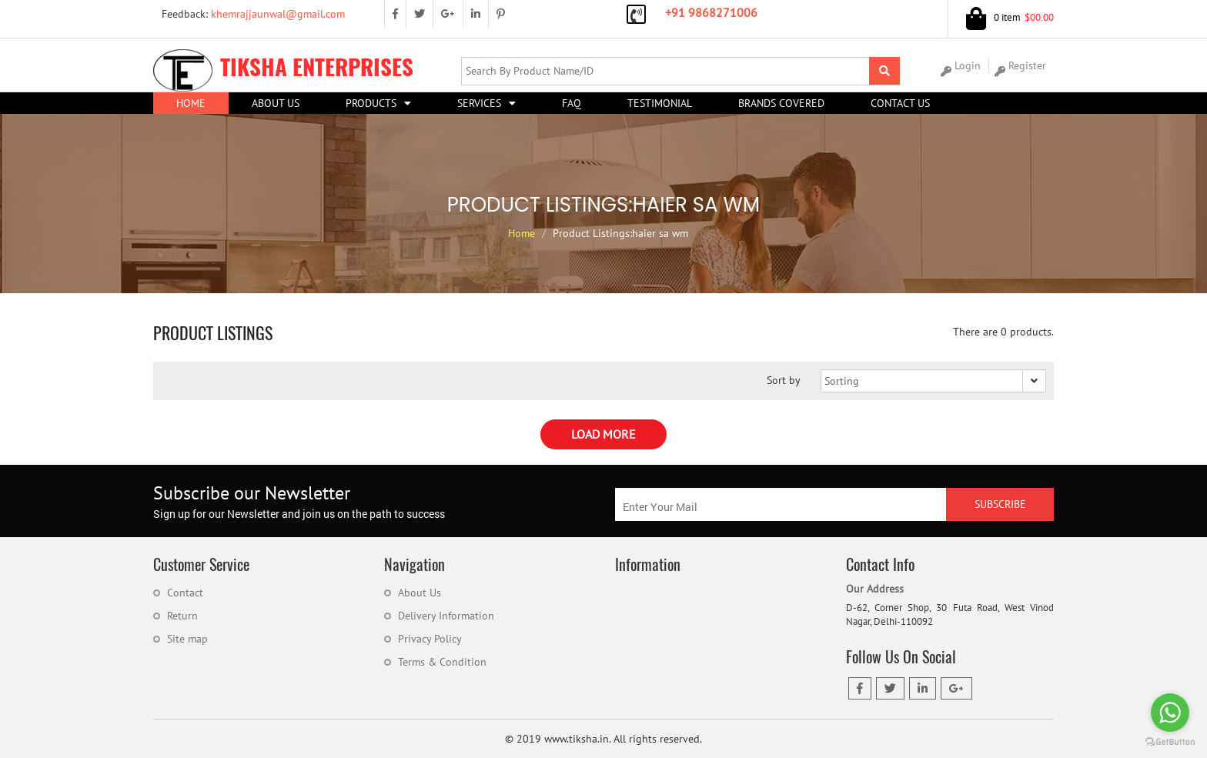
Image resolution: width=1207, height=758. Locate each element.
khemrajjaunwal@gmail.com (249, 14)
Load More (603, 434)
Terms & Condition (442, 662)
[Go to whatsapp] (1170, 712)
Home (191, 103)
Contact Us (900, 103)
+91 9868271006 (711, 12)
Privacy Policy (430, 639)
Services (479, 103)
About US (275, 103)
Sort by (784, 380)
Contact (185, 592)
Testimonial (659, 103)
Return (182, 616)
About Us (419, 592)
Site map (187, 639)
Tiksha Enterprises (283, 67)
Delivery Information (446, 616)
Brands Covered (781, 103)
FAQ (571, 103)
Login (961, 65)
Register (1020, 65)
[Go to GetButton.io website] (1170, 742)
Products (371, 103)
